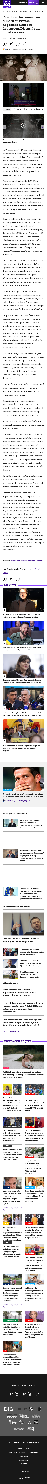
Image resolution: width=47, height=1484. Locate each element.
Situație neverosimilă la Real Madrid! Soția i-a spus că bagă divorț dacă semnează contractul (34, 1196)
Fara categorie (13, 11)
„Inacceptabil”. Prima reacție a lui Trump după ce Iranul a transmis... (32, 952)
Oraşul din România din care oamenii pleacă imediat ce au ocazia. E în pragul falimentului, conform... (34, 1167)
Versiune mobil (23, 1472)
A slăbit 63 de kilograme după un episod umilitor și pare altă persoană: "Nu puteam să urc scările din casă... (23, 1075)
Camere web (23, 1460)
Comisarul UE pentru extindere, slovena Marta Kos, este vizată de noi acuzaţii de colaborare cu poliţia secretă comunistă (31, 893)
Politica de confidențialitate (31, 1442)
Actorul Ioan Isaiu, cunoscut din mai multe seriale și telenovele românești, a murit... (21, 615)
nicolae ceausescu (29, 560)
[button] (23, 95)
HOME (4, 11)
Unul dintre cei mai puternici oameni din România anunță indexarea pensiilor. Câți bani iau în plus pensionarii (34, 1264)
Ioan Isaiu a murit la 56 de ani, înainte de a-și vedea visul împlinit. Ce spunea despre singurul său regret (12, 1197)
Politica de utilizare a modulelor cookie (23, 1452)
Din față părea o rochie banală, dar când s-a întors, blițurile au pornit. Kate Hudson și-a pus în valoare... (34, 1232)
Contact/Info (23, 1464)
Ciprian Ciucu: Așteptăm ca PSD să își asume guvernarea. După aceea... (21, 940)
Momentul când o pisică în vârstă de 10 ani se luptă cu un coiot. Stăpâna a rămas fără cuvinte (12, 1329)
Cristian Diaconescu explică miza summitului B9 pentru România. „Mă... (31, 963)
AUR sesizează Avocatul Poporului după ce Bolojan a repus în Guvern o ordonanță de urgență (21, 748)
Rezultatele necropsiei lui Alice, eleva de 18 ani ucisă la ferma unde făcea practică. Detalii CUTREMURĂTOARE (12, 1104)
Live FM (22, 2)
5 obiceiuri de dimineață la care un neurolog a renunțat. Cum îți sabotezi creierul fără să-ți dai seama (34, 1294)
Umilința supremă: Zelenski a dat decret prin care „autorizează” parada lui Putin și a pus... (22, 648)
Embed (7, 109)
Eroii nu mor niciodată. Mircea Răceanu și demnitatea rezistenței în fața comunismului (31, 824)
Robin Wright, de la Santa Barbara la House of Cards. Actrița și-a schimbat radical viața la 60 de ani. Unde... (34, 1330)
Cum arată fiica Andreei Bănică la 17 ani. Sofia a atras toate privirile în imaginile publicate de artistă (12, 1359)
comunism (15, 560)
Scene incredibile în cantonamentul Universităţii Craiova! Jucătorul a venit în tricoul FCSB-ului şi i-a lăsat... (34, 1104)
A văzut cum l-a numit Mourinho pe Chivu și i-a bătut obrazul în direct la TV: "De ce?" (23, 795)
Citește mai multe (10, 1032)
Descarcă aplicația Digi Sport (17, 800)
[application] (23, 95)
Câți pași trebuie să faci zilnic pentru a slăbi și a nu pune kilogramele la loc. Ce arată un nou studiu (12, 1251)
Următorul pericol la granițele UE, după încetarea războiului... (29, 974)
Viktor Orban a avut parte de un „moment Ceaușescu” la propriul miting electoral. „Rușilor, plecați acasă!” (32, 855)
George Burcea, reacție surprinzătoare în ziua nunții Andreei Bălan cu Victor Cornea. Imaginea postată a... (12, 1233)
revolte (40, 560)
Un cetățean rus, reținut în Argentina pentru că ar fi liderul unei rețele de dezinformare (12, 1135)
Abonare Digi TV (23, 1449)
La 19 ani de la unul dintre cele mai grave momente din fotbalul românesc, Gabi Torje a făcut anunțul (34, 1135)
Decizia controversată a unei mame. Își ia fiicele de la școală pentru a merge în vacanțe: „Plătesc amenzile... (12, 1294)
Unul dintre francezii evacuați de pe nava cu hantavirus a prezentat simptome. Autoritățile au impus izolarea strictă (23, 1022)
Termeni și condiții (12, 1442)
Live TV (32, 2)
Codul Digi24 (23, 1456)
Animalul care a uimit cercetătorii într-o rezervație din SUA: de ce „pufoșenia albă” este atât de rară (12, 1154)
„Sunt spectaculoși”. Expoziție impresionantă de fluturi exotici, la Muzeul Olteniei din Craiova (20, 992)
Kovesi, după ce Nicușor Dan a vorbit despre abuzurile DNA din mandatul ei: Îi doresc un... (22, 681)
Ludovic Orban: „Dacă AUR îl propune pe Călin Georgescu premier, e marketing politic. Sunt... (23, 714)
